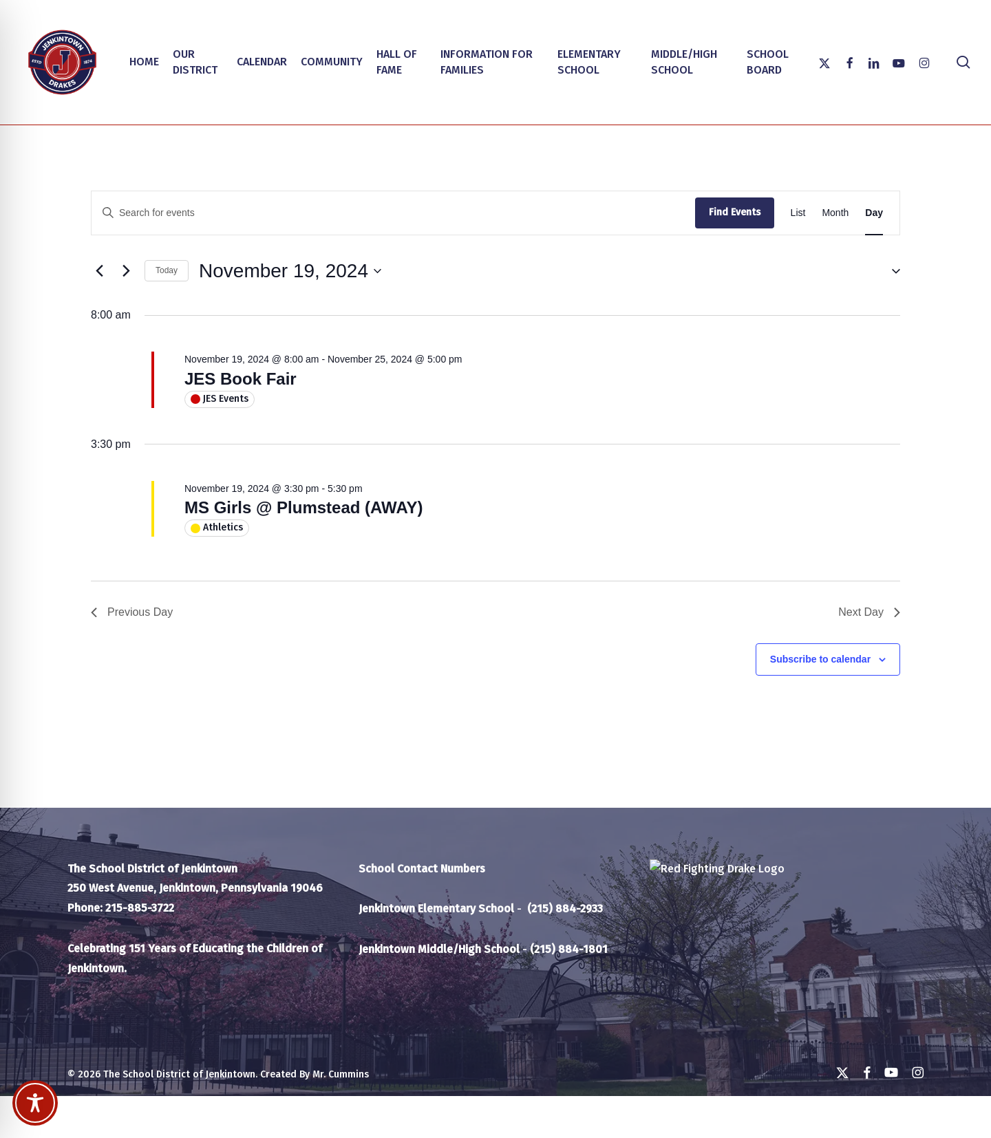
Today (167, 270)
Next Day (869, 612)
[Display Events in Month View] (835, 213)
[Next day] (126, 271)
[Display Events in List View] (798, 213)
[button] (890, 271)
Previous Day (132, 612)
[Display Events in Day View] (874, 213)
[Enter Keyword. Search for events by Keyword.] (393, 213)
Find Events (734, 212)
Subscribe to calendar (820, 659)
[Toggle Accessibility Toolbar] (35, 1103)
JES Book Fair (240, 378)
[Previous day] (99, 271)
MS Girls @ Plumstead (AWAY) (303, 507)
